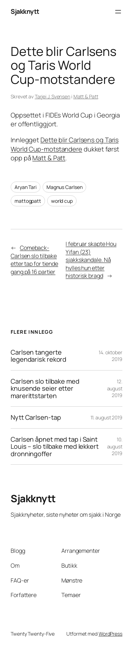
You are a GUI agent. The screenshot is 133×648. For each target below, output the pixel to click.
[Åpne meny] (118, 11)
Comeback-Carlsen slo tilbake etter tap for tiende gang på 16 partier (34, 260)
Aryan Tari (26, 187)
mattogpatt (28, 200)
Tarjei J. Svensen (52, 96)
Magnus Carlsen (64, 187)
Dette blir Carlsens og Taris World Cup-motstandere (64, 144)
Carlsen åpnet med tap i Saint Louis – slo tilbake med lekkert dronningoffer (55, 446)
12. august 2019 (114, 388)
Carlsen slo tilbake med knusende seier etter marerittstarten (45, 388)
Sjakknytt (25, 11)
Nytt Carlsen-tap (36, 417)
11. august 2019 (106, 417)
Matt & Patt (85, 96)
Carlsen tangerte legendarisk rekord (38, 356)
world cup (62, 200)
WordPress (110, 633)
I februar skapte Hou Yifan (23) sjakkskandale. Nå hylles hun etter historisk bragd (91, 260)
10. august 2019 (114, 446)
